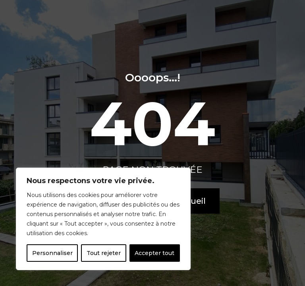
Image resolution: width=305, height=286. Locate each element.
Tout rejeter (104, 253)
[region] (103, 219)
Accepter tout (154, 253)
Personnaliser (52, 253)
